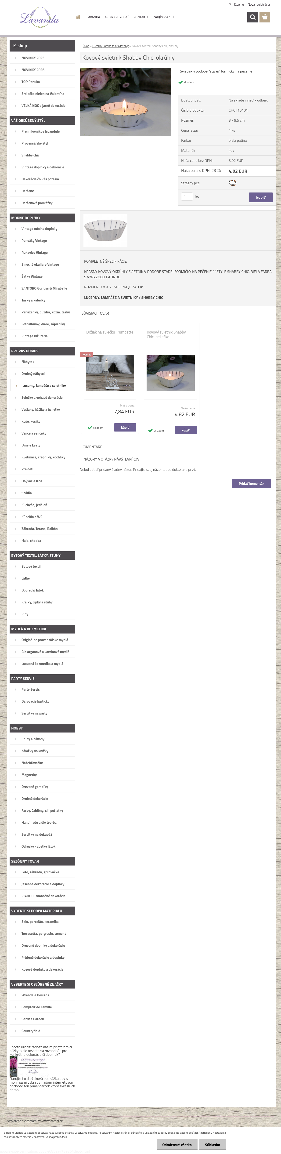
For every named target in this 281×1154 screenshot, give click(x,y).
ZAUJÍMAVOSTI (163, 17)
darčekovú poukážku (43, 1078)
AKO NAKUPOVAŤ (117, 17)
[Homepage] (77, 17)
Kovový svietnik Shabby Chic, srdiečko (166, 334)
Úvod (86, 46)
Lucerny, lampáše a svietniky (110, 46)
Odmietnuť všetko (176, 1144)
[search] (252, 17)
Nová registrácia (259, 4)
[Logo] (39, 17)
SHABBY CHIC (152, 297)
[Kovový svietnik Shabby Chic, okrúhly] (125, 70)
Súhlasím (212, 1144)
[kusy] (187, 196)
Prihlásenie (236, 4)
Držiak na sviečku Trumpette (109, 332)
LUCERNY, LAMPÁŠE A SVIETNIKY (111, 297)
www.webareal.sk (50, 1120)
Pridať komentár (251, 483)
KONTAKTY (140, 17)
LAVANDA (93, 17)
